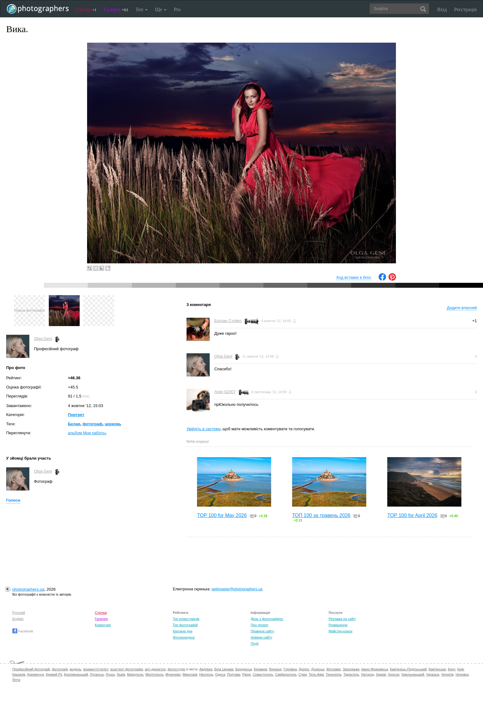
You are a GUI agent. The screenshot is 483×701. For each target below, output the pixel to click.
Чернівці (462, 674)
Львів (121, 674)
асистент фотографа (126, 669)
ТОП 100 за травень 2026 (321, 515)
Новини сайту (261, 637)
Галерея (116, 9)
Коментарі (103, 625)
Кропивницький (76, 674)
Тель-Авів (316, 674)
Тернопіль (334, 674)
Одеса (220, 674)
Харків (381, 674)
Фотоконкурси (183, 637)
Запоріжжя (351, 669)
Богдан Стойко (228, 320)
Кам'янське (437, 669)
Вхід (442, 9)
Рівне (246, 674)
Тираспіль (351, 674)
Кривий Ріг (54, 674)
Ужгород (367, 674)
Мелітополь (154, 674)
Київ (460, 669)
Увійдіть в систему (203, 429)
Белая (74, 424)
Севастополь (263, 674)
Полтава (233, 674)
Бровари (260, 669)
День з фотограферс (267, 619)
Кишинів (18, 674)
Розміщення (338, 625)
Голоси (13, 500)
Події (255, 643)
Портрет (76, 414)
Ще (160, 9)
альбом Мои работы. (87, 433)
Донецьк (317, 669)
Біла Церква (223, 669)
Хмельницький (412, 674)
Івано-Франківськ (374, 669)
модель (76, 669)
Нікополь (206, 674)
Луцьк (110, 674)
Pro (177, 9)
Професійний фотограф (31, 669)
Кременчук (35, 674)
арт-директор (155, 669)
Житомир (333, 669)
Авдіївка (206, 669)
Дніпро (304, 669)
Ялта (16, 680)
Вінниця (275, 669)
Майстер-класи (340, 631)
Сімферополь (285, 674)
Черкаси (432, 674)
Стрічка (86, 9)
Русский (18, 612)
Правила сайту (262, 631)
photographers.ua (28, 589)
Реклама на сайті (342, 619)
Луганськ (97, 674)
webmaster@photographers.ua (237, 589)
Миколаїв (190, 674)
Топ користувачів (186, 619)
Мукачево (173, 674)
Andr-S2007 (225, 391)
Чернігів (447, 674)
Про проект (259, 625)
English (17, 619)
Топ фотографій (185, 625)
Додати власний (462, 307)
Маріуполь (135, 674)
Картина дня (182, 631)
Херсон (393, 674)
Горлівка (290, 669)
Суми (302, 674)
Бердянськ (243, 669)
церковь (113, 424)
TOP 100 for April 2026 (412, 515)
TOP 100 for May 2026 (222, 515)
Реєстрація (465, 9)
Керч (451, 669)
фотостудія (176, 669)
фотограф (92, 424)
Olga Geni (43, 338)
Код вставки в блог (353, 277)
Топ (141, 9)
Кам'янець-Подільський (408, 669)
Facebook (22, 631)
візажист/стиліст (95, 669)
